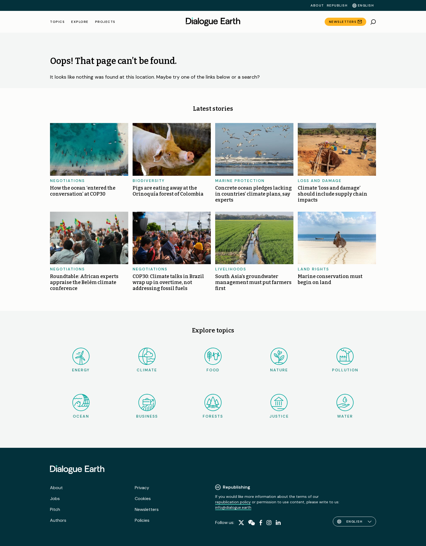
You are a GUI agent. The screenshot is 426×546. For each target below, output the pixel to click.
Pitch (55, 509)
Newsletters (343, 22)
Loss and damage (320, 180)
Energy (81, 360)
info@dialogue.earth (233, 507)
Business (147, 406)
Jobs (55, 498)
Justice (279, 406)
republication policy (233, 501)
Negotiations (67, 180)
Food (213, 360)
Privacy (142, 488)
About (317, 5)
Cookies (143, 498)
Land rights (313, 269)
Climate (147, 360)
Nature (279, 360)
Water (345, 406)
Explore (80, 22)
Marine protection (240, 180)
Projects (105, 22)
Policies (142, 520)
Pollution (345, 360)
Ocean (81, 406)
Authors (58, 520)
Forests (213, 406)
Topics (57, 22)
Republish (337, 5)
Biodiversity (149, 180)
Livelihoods (230, 269)
